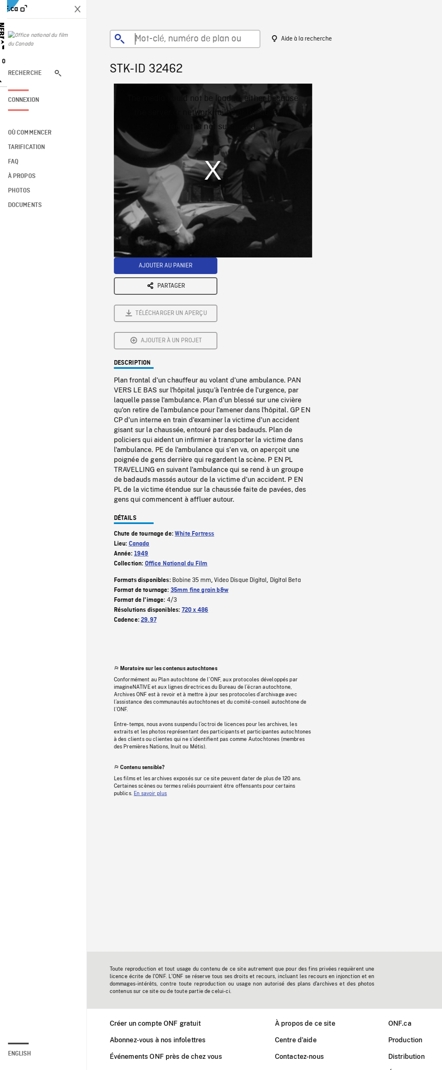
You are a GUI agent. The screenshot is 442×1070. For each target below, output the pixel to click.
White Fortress (199, 442)
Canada (144, 452)
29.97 (154, 528)
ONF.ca (405, 1023)
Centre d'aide (301, 1040)
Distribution (412, 1056)
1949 (146, 462)
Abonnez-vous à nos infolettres (163, 1040)
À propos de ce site (310, 1023)
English (30, 1054)
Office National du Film (181, 472)
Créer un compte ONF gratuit (160, 1023)
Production (411, 1040)
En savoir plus (155, 702)
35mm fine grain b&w (205, 498)
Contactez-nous (304, 1056)
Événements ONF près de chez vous (171, 1056)
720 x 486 (200, 518)
